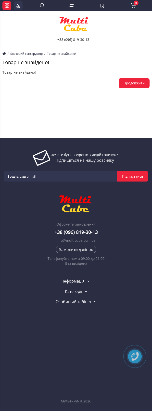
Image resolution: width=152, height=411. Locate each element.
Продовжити (134, 83)
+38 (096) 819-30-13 (73, 39)
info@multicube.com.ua (76, 240)
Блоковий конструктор (26, 54)
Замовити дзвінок (76, 249)
